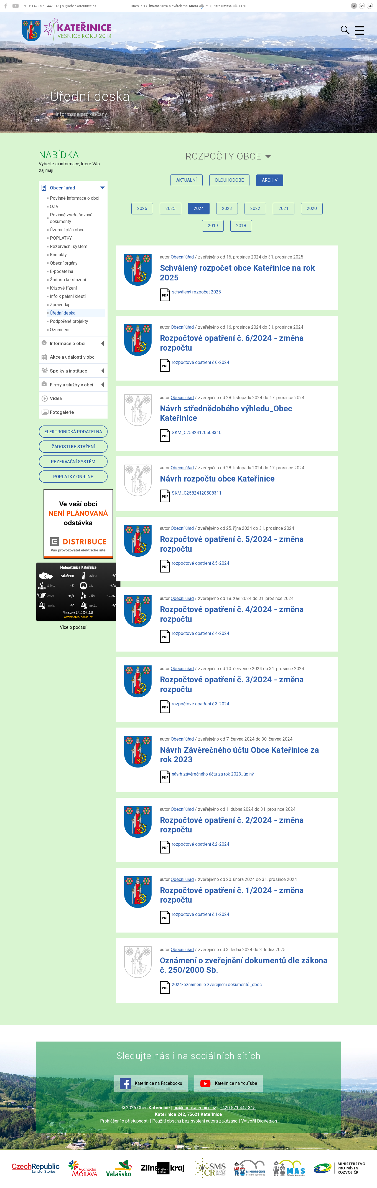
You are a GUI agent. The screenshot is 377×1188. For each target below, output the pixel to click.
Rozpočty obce (223, 156)
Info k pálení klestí (68, 296)
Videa (52, 399)
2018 (241, 225)
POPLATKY (61, 238)
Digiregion (267, 1121)
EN (362, 5)
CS (354, 5)
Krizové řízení (63, 288)
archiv (269, 180)
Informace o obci (63, 343)
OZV (54, 206)
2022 (255, 208)
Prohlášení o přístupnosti (124, 1121)
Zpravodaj (59, 304)
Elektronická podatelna (73, 431)
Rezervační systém (68, 246)
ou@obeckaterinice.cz (195, 1107)
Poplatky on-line (73, 476)
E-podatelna (61, 271)
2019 (213, 225)
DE (369, 5)
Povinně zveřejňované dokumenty (71, 218)
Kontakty (58, 254)
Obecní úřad (58, 188)
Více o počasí (73, 627)
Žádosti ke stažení (68, 279)
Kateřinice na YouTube (228, 1083)
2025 (170, 208)
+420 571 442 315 (238, 1107)
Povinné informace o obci (74, 198)
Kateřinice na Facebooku (151, 1083)
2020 (312, 208)
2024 (199, 208)
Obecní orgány (64, 263)
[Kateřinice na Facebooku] (5, 6)
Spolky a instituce (64, 371)
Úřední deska (62, 313)
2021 (284, 208)
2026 (142, 208)
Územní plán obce (67, 229)
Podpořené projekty (69, 321)
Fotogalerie (58, 412)
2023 (227, 208)
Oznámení (59, 329)
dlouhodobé (229, 180)
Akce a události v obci (69, 357)
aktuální (186, 180)
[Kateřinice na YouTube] (15, 6)
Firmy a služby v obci (67, 384)
